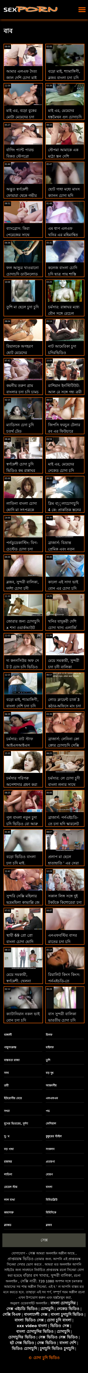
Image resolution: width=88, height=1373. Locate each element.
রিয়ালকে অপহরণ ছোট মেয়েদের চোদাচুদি (19, 352)
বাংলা (49, 1187)
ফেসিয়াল (51, 1123)
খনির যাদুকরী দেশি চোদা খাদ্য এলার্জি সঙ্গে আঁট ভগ (62, 627)
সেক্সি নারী (28, 1281)
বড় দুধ (50, 1073)
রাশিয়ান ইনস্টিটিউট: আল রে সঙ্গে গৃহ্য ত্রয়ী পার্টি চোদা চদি (65, 392)
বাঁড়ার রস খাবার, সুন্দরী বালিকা (47, 1275)
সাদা (6, 1073)
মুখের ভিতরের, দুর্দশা (16, 1123)
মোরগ (49, 1174)
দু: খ (6, 1136)
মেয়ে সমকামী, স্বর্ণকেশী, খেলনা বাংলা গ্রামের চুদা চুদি (22, 981)
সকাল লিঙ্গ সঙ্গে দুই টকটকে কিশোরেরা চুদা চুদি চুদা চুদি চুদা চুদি (65, 902)
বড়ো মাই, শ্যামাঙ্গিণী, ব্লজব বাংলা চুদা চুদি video (64, 77)
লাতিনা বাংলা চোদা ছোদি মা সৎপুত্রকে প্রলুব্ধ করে (21, 509)
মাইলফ (50, 1047)
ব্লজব (49, 1225)
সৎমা (7, 1111)
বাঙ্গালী (8, 1034)
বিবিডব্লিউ (51, 1199)
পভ (48, 1111)
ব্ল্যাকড (7, 1225)
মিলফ (49, 1034)
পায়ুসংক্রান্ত (10, 1047)
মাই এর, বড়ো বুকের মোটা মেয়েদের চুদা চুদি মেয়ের (21, 117)
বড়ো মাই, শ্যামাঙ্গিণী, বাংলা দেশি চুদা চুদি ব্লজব (22, 706)
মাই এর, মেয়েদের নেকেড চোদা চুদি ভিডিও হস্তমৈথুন (61, 470)
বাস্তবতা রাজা (11, 1060)
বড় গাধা (9, 1149)
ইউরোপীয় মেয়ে (13, 1098)
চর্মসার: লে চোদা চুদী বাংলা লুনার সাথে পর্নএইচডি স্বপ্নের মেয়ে (65, 784)
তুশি (48, 1060)
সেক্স (44, 1240)
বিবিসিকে (51, 1212)
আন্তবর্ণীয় (51, 1085)
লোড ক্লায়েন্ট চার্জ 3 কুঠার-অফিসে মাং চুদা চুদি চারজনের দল (64, 706)
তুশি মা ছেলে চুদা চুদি (22, 307)
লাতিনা (8, 1174)
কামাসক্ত (9, 1212)
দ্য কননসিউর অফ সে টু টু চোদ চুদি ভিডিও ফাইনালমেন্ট (22, 667)
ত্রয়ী (6, 1085)
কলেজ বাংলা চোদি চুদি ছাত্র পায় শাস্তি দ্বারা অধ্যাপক (62, 274)
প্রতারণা (50, 1161)
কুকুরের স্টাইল (54, 1136)
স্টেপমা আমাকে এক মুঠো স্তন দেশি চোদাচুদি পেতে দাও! (63, 156)
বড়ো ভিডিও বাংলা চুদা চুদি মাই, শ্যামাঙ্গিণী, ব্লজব (21, 863)
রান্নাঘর (8, 1161)
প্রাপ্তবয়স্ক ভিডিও (21, 1259)
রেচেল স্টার (10, 1187)
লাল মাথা (9, 1199)
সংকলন (50, 1149)
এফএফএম (52, 1098)
